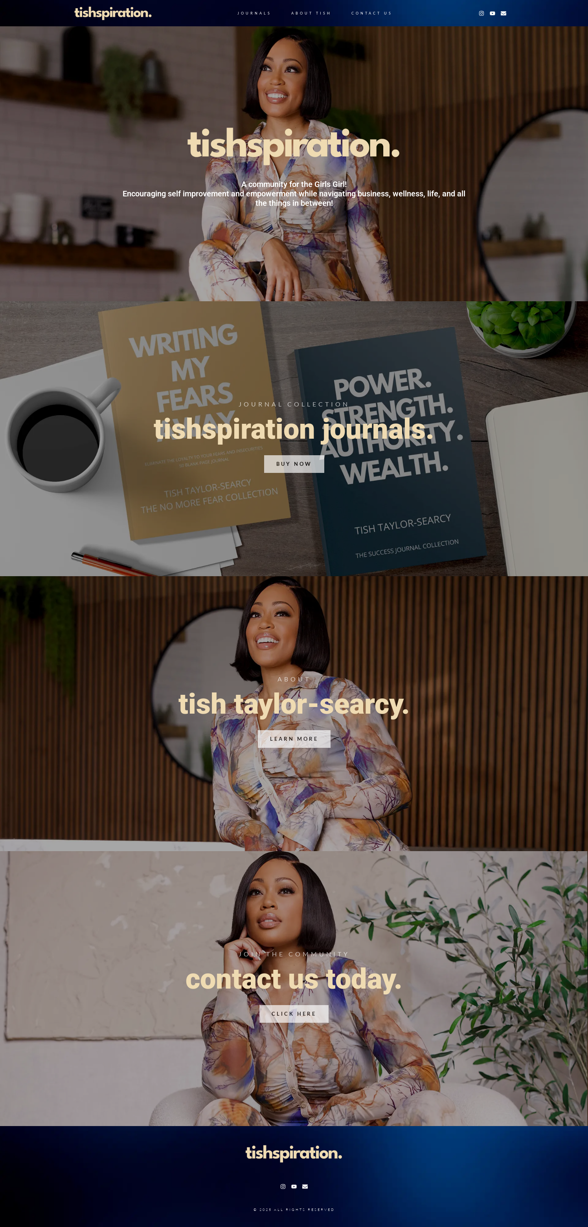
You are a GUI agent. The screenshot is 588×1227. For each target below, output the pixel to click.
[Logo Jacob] (113, 13)
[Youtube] (492, 13)
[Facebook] (503, 13)
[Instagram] (481, 13)
